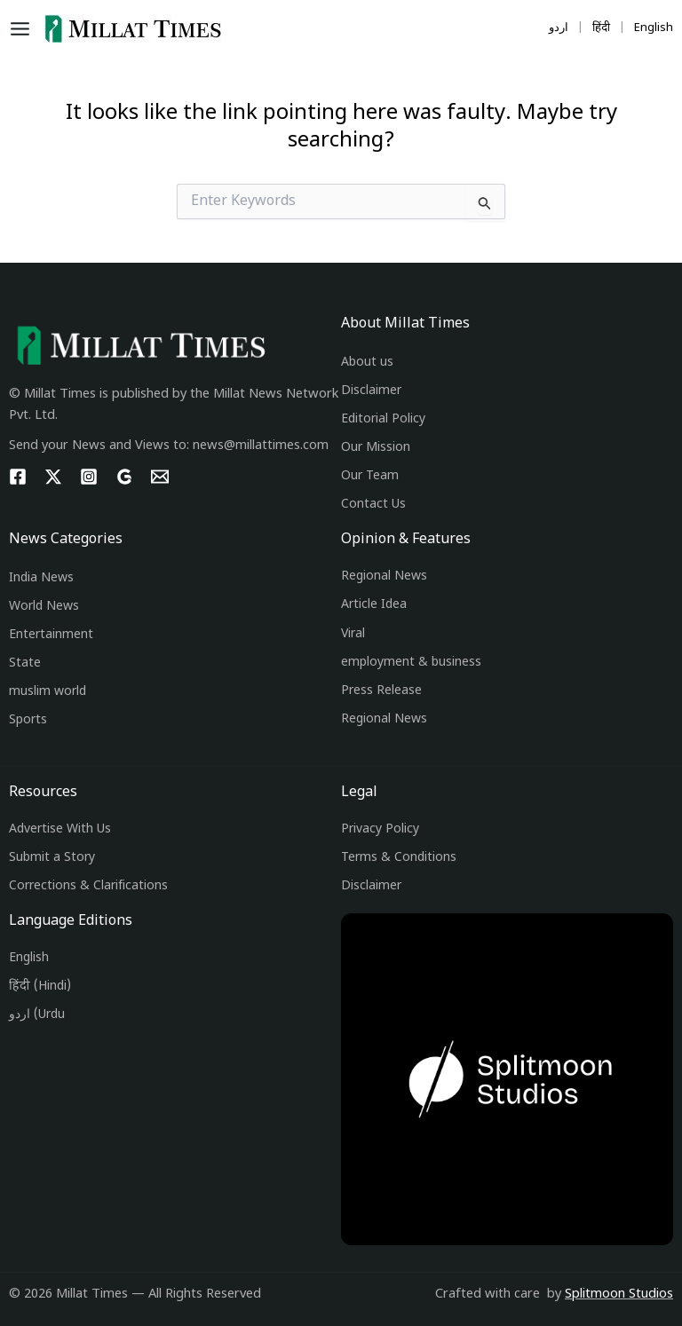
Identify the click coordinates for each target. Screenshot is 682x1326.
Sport (25, 720)
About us (367, 362)
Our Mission (375, 447)
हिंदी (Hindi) (40, 986)
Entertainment (51, 635)
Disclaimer (371, 391)
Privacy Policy (380, 829)
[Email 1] (160, 476)
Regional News (384, 576)
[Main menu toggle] (24, 29)
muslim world (47, 691)
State (25, 663)
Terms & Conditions (398, 857)
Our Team (370, 476)
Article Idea (374, 604)
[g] (124, 476)
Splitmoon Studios (619, 1294)
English (29, 958)
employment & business (411, 662)
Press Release (381, 691)
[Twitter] (53, 476)
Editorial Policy (383, 419)
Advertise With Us (60, 829)
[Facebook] (18, 476)
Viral (353, 634)
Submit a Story (52, 857)
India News (41, 578)
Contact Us (373, 504)
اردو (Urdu (37, 1014)
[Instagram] (89, 476)
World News (44, 606)
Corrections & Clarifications (88, 886)
